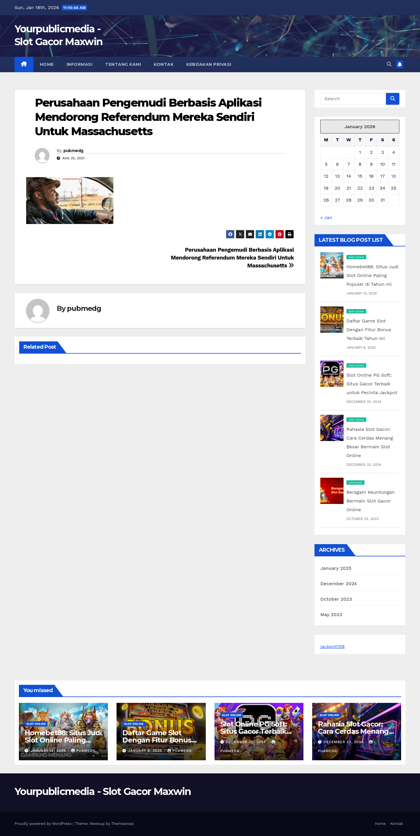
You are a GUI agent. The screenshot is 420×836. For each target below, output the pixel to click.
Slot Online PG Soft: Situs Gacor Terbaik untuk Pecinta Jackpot (371, 383)
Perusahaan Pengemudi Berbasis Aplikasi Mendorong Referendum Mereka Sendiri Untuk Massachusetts (148, 117)
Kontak (164, 64)
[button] (389, 64)
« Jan (326, 217)
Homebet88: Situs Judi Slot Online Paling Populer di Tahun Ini (372, 275)
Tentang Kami (123, 64)
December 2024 (338, 583)
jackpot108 (332, 646)
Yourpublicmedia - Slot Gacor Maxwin (103, 791)
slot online (356, 257)
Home (47, 64)
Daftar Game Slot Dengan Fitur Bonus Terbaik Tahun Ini (368, 329)
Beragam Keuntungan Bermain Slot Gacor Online (370, 500)
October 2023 (336, 599)
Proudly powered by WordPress (44, 823)
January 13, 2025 (49, 751)
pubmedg (73, 150)
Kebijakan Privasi (208, 64)
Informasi (80, 64)
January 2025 (335, 568)
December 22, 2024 (344, 742)
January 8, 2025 (145, 751)
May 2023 (331, 614)
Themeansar (122, 823)
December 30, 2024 (246, 742)
